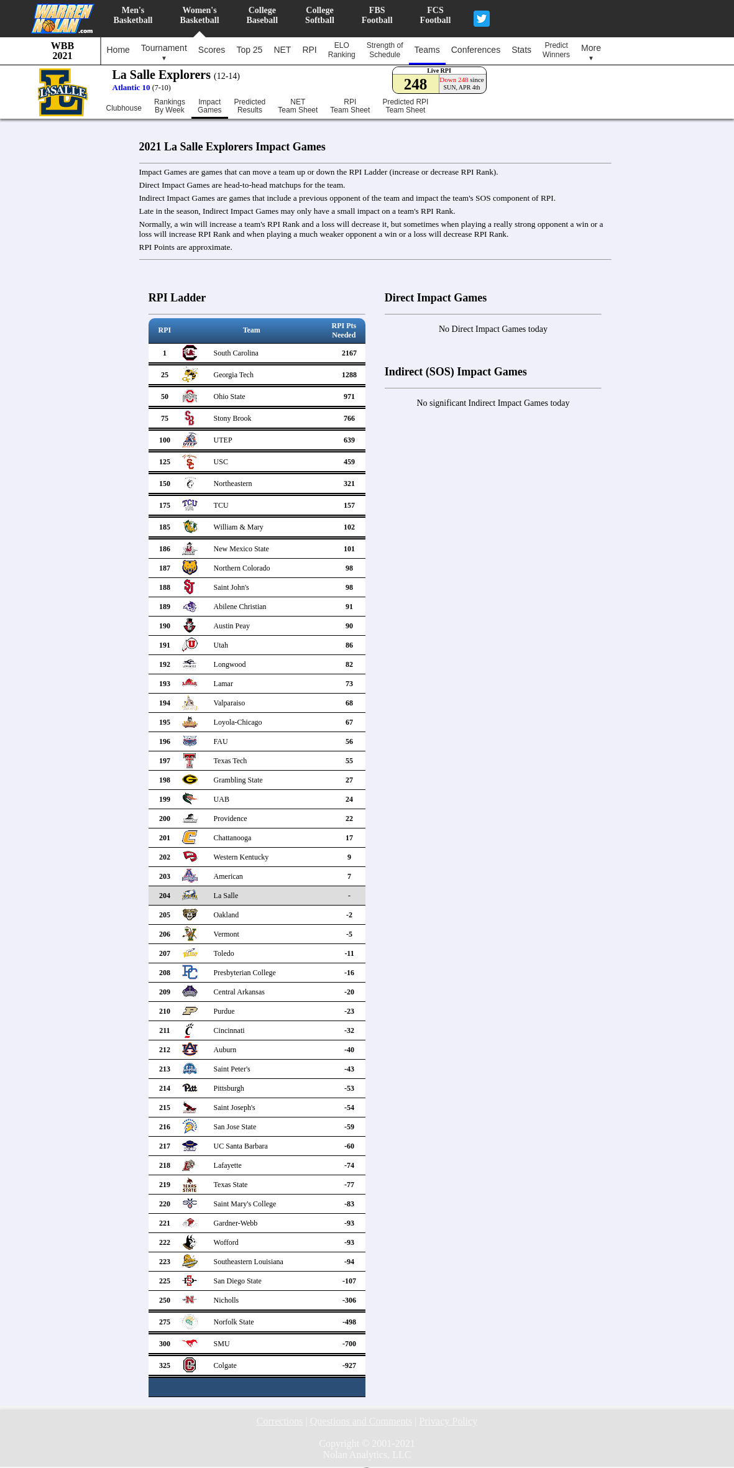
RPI (309, 50)
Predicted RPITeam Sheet (405, 106)
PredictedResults (250, 106)
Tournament (164, 52)
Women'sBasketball (199, 15)
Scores (212, 50)
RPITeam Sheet (350, 106)
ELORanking (342, 50)
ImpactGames (210, 106)
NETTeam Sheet (298, 106)
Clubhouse (124, 108)
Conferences (475, 50)
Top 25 (249, 50)
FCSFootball (435, 15)
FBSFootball (377, 15)
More (591, 52)
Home (118, 50)
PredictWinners (556, 50)
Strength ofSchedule (385, 50)
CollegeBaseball (262, 15)
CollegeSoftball (319, 15)
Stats (521, 50)
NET (282, 50)
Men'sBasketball (133, 15)
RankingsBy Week (169, 106)
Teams (427, 50)
